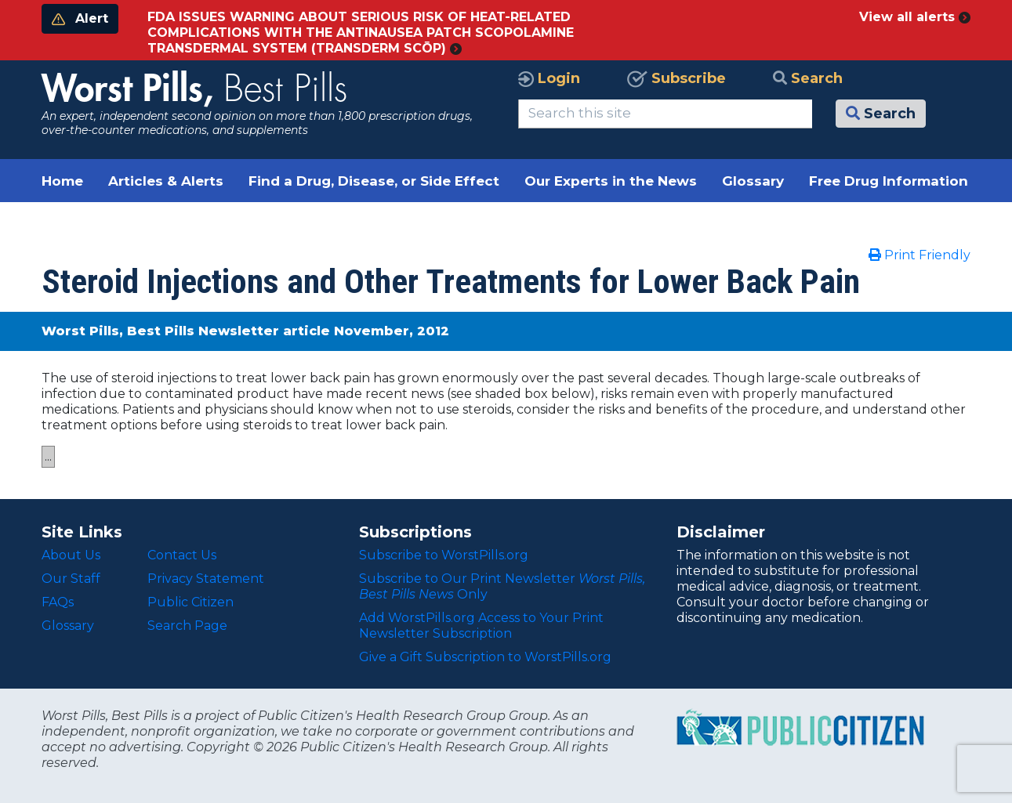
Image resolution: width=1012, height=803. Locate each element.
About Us (71, 555)
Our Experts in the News (610, 181)
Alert (80, 18)
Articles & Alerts (165, 181)
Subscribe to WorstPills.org (443, 555)
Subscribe (676, 78)
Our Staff (71, 578)
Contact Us (181, 555)
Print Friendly (919, 255)
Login (549, 78)
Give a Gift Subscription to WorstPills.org (485, 656)
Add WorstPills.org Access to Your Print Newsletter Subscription (481, 625)
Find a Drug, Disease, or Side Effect (373, 181)
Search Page (187, 625)
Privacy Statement (205, 578)
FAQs (58, 602)
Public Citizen (190, 602)
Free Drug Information (888, 181)
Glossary (753, 181)
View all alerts (914, 16)
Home (62, 181)
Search (808, 78)
